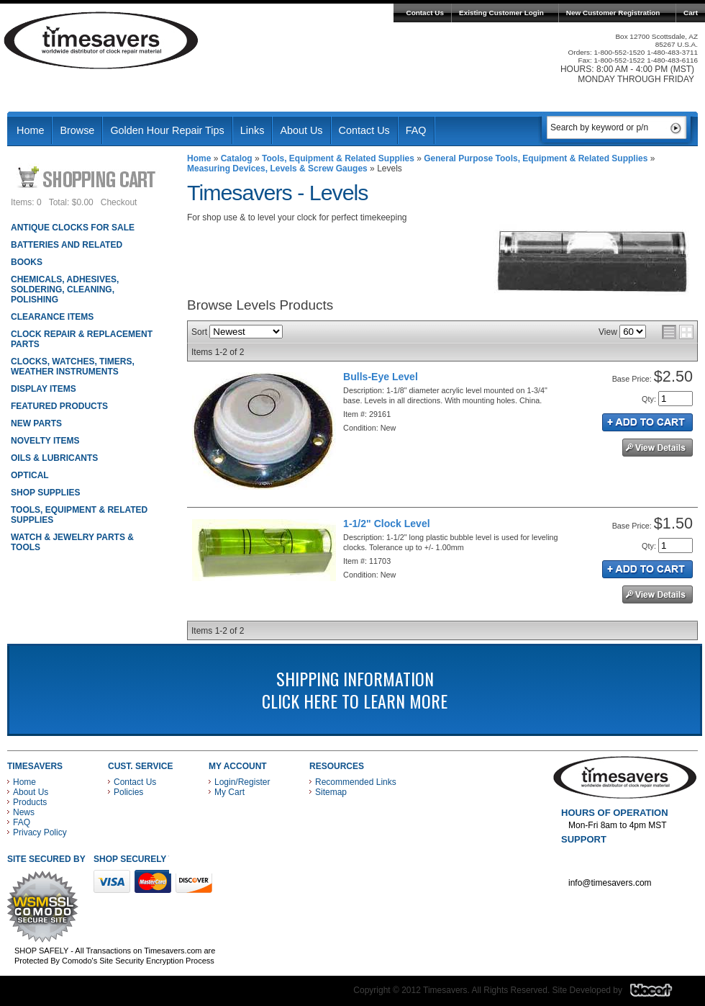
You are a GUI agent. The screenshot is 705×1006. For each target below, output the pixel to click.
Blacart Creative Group (660, 994)
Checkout (119, 202)
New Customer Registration (613, 13)
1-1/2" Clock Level (386, 523)
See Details (657, 448)
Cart (690, 13)
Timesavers (101, 40)
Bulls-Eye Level (380, 376)
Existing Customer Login (501, 13)
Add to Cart (647, 422)
